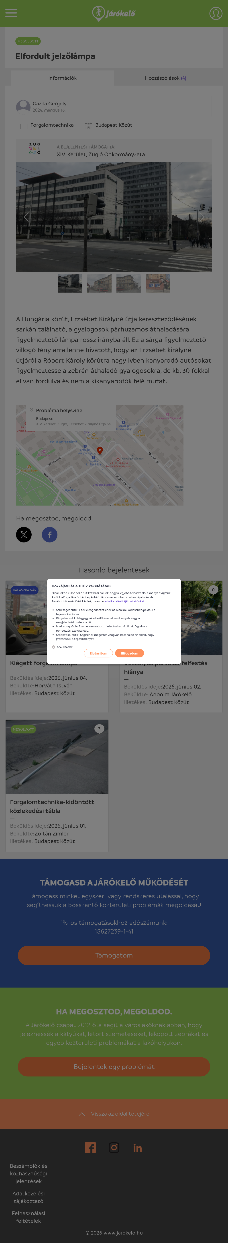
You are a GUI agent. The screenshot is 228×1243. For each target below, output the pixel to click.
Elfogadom (129, 653)
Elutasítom (98, 653)
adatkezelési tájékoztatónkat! (125, 601)
